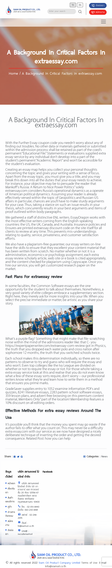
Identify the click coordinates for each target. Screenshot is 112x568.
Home (13, 73)
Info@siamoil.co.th (55, 566)
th (73, 4)
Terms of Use (89, 562)
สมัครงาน (98, 12)
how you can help (57, 438)
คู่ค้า (10, 506)
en (80, 4)
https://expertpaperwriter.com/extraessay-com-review (45, 346)
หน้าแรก (11, 483)
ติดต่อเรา (97, 6)
